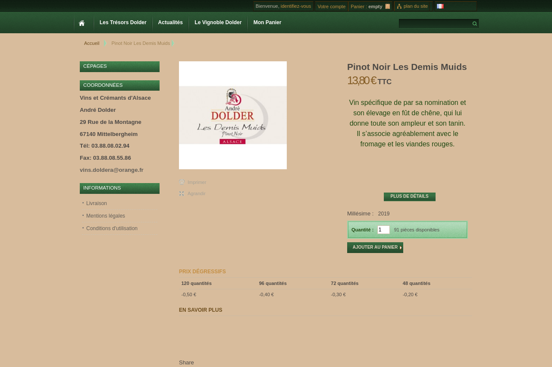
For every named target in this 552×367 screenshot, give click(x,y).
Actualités (170, 22)
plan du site (416, 6)
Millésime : (360, 213)
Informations (102, 187)
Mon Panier (266, 22)
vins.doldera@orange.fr (112, 170)
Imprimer (197, 182)
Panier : (359, 6)
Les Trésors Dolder (122, 22)
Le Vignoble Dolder (217, 22)
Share (186, 362)
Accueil (91, 43)
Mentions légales (105, 216)
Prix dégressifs (202, 272)
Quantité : (362, 229)
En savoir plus (200, 310)
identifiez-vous (296, 6)
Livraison (96, 203)
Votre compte (331, 6)
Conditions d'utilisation (112, 228)
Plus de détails (409, 196)
